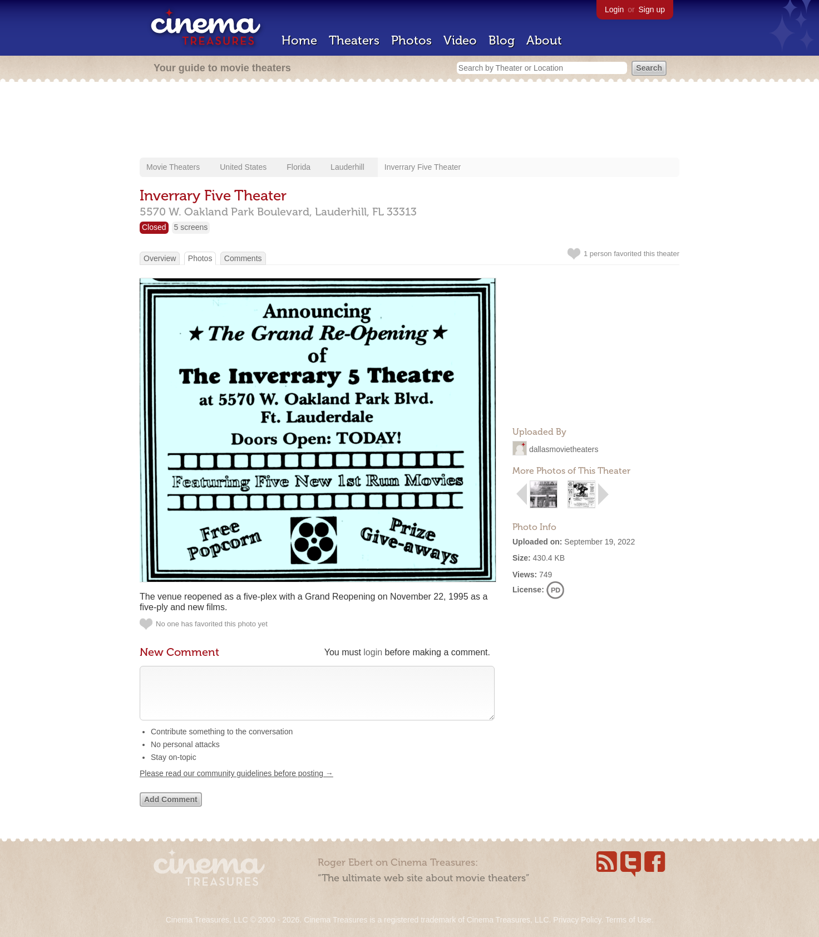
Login (614, 9)
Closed (154, 227)
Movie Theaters (173, 167)
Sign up (652, 9)
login (372, 652)
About (544, 40)
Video (460, 40)
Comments (243, 258)
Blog (502, 40)
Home (299, 40)
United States (243, 167)
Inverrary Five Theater (422, 167)
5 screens (191, 227)
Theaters (354, 40)
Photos (411, 40)
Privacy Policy (577, 919)
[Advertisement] (409, 121)
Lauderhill (347, 167)
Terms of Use (628, 919)
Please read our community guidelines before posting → (236, 784)
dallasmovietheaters (564, 449)
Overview (160, 258)
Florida (298, 167)
